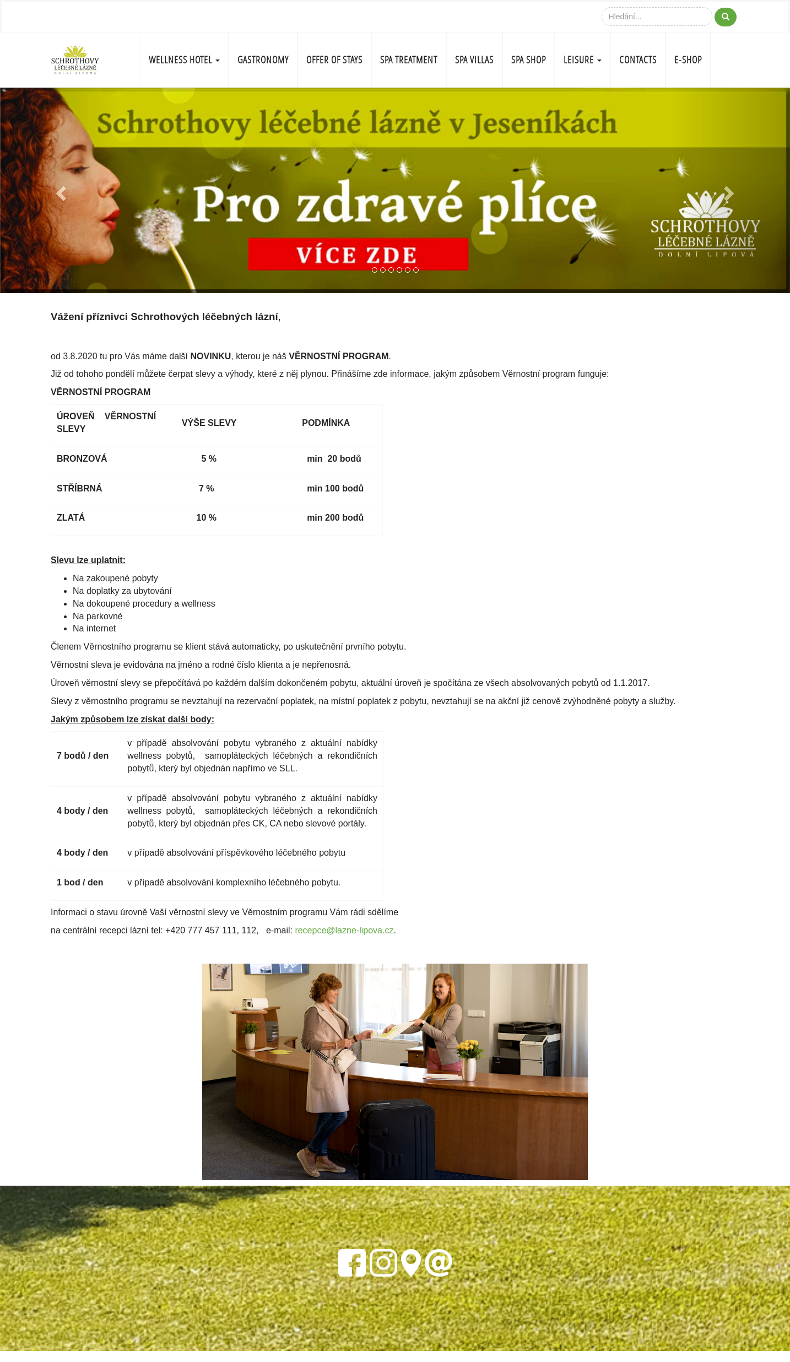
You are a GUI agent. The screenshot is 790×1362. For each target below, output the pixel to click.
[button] (59, 190)
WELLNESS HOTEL (184, 59)
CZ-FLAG (725, 60)
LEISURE (583, 59)
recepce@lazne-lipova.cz (344, 930)
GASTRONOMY (263, 59)
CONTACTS (638, 59)
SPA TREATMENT (408, 59)
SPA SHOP (528, 59)
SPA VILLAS (474, 59)
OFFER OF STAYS (334, 59)
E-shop (688, 59)
